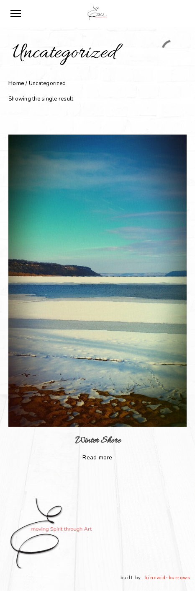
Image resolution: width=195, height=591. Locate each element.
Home (16, 83)
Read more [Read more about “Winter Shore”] (97, 457)
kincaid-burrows (167, 578)
